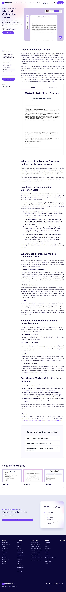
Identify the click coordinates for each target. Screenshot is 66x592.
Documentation (5, 557)
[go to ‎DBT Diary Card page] (12, 475)
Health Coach (19, 553)
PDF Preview (5, 69)
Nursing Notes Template (35, 544)
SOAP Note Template (35, 546)
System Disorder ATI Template (36, 560)
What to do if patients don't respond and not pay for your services (8, 57)
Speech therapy (19, 571)
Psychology (19, 546)
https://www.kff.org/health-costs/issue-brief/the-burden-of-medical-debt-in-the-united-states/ (42, 420)
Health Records (5, 542)
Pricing (46, 553)
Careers (46, 552)
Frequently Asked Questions (8, 71)
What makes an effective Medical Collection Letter (7, 65)
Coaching (18, 557)
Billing (3, 553)
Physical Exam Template (35, 552)
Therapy (18, 542)
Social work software (20, 567)
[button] (62, 540)
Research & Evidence (7, 67)
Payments (4, 555)
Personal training (20, 565)
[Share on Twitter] (9, 86)
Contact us (47, 563)
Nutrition (18, 569)
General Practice (20, 550)
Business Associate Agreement (50, 557)
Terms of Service (48, 561)
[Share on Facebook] (6, 86)
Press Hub (47, 546)
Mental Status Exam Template (36, 550)
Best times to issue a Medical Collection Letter (8, 61)
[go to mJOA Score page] (54, 475)
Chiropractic (19, 544)
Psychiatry (18, 563)
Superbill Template (34, 542)
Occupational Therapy (21, 555)
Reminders (4, 563)
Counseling (19, 548)
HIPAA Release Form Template (36, 548)
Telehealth (4, 546)
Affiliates (46, 544)
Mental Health (19, 559)
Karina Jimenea (9, 28)
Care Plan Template (34, 555)
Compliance (4, 561)
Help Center (47, 555)
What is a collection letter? (8, 54)
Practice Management (6, 544)
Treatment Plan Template (35, 553)
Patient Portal (4, 550)
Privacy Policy (47, 559)
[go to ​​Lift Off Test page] (33, 475)
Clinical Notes (4, 548)
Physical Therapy (20, 552)
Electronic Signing (5, 559)
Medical (18, 572)
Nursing (18, 561)
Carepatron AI (47, 548)
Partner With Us (48, 542)
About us (47, 550)
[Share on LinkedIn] (3, 86)
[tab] (31, 87)
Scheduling (4, 552)
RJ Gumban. (14, 29)
